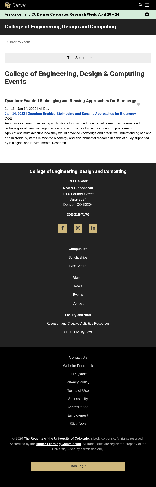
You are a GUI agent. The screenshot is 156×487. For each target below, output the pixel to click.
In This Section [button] (78, 58)
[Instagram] (78, 234)
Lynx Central (78, 266)
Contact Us (78, 357)
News (78, 286)
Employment (78, 415)
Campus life (78, 249)
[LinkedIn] (93, 234)
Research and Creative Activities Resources (77, 323)
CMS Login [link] (77, 466)
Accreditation (78, 407)
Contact (77, 303)
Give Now (78, 423)
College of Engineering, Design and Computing (60, 27)
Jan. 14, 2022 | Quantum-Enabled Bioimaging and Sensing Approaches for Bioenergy (70, 113)
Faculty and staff (78, 315)
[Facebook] (62, 234)
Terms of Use (78, 391)
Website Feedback (78, 366)
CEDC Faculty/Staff (78, 332)
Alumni (78, 277)
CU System (78, 374)
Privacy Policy (78, 382)
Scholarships (78, 257)
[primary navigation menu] (147, 5)
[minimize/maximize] (147, 14)
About (25, 42)
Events (78, 294)
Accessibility (78, 399)
